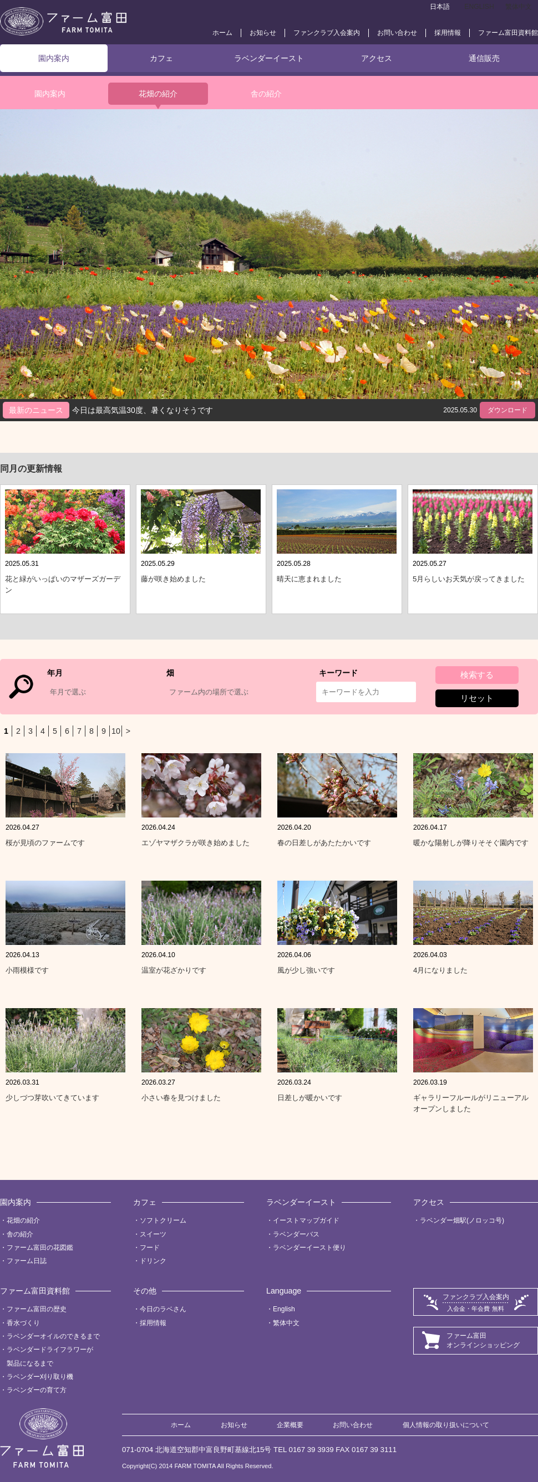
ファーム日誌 (27, 1261)
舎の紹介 (266, 93)
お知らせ (263, 33)
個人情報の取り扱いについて (446, 1425)
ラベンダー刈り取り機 (40, 1377)
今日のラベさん (163, 1309)
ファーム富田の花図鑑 (40, 1247)
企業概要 (290, 1425)
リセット (477, 698)
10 (115, 731)
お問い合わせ (397, 33)
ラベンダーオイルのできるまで (53, 1336)
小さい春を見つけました (181, 1097)
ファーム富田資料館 (508, 33)
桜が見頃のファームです (45, 843)
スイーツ (153, 1234)
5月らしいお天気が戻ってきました (469, 579)
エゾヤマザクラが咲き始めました (195, 843)
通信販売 (484, 58)
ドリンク (153, 1261)
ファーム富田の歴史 (37, 1309)
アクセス (376, 58)
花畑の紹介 (158, 93)
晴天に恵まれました (309, 579)
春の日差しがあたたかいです (324, 843)
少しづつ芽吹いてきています (52, 1097)
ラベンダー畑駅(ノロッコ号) (462, 1220)
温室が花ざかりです (173, 970)
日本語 (440, 7)
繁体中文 (518, 7)
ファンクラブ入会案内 (326, 33)
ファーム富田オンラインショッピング (483, 1340)
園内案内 (53, 58)
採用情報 (447, 33)
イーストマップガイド (306, 1220)
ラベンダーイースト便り (309, 1247)
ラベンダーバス (296, 1234)
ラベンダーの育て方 (37, 1390)
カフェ (161, 58)
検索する (477, 674)
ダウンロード (507, 410)
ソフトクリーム (163, 1220)
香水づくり (23, 1323)
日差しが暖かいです (309, 1097)
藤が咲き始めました (173, 579)
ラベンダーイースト (269, 58)
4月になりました (440, 970)
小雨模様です (27, 970)
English (284, 1309)
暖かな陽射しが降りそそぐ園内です (471, 843)
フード (150, 1247)
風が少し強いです (306, 970)
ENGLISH (479, 7)
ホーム (222, 33)
